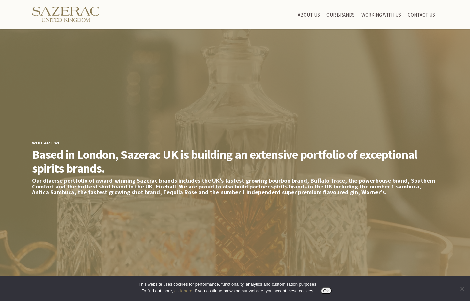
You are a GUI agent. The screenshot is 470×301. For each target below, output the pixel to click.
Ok (326, 290)
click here (183, 290)
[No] (462, 288)
